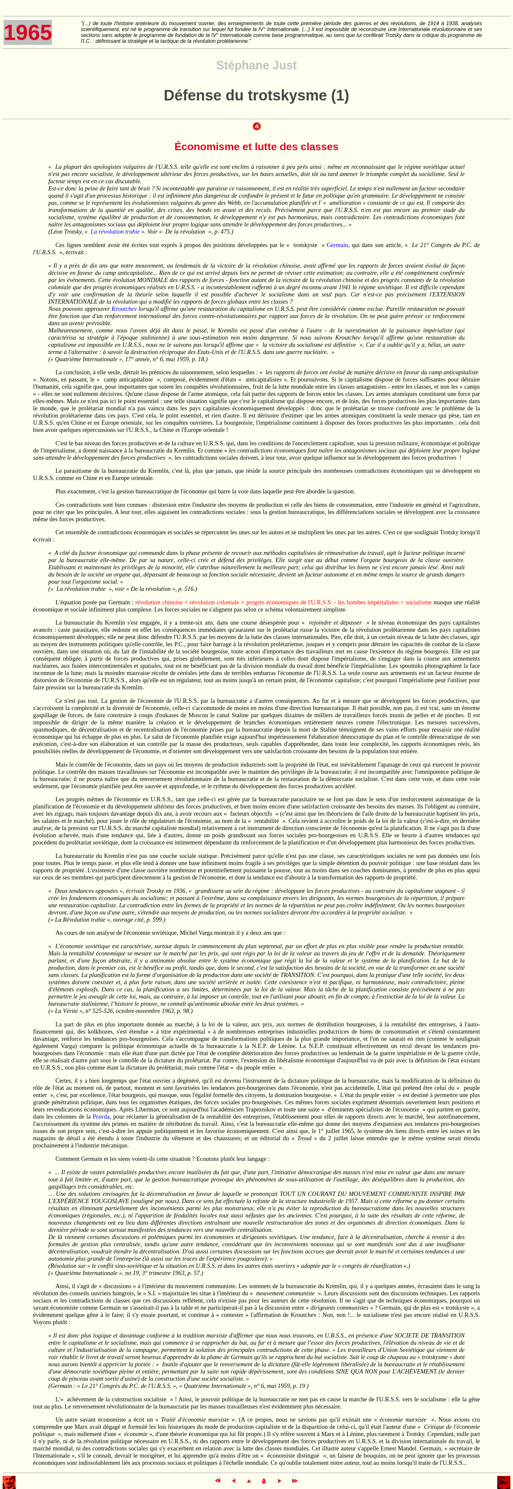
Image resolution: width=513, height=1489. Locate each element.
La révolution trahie (115, 231)
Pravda (101, 1116)
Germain (337, 244)
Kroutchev (124, 308)
